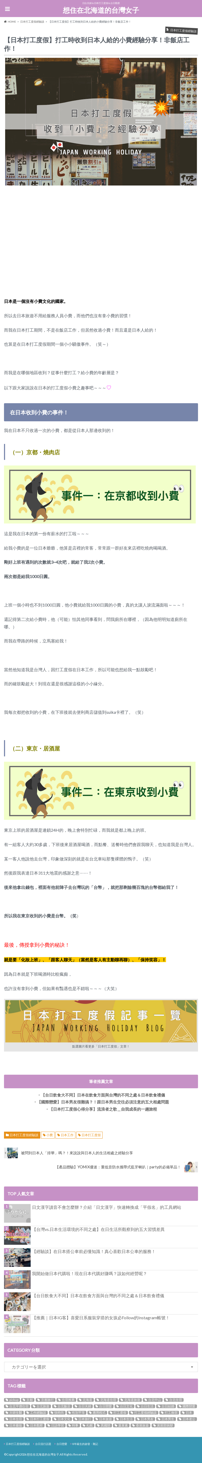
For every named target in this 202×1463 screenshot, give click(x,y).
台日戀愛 (61, 1443)
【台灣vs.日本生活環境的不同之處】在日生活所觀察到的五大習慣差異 (98, 1229)
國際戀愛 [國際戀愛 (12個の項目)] (189, 1406)
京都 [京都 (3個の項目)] (29, 1400)
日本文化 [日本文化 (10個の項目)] (64, 1419)
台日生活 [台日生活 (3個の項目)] (147, 1406)
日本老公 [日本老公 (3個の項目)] (189, 1419)
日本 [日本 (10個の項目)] (189, 1413)
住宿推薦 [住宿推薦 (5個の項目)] (68, 1400)
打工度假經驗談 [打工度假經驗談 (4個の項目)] (145, 1413)
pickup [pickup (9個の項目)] (13, 1400)
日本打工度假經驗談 (24, 1135)
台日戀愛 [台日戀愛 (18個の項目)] (105, 1406)
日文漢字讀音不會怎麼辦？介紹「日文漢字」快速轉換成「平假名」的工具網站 (106, 1207)
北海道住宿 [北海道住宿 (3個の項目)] (108, 1400)
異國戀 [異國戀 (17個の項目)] (105, 1425)
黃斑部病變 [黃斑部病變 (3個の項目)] (165, 1425)
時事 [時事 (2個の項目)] (75, 1425)
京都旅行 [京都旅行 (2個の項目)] (47, 1400)
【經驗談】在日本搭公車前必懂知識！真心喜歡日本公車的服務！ (94, 1251)
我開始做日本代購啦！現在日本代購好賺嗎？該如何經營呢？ (89, 1273)
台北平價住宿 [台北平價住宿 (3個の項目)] (19, 1406)
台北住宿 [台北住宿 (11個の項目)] (175, 1400)
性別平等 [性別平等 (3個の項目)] (78, 1413)
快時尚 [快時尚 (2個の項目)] (59, 1413)
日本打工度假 (91, 1135)
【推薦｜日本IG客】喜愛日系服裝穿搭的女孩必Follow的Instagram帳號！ (101, 1317)
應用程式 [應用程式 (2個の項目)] (99, 1413)
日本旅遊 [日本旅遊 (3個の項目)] (105, 1419)
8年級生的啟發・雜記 (85, 1443)
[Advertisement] (101, 246)
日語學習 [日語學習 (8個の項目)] (57, 1425)
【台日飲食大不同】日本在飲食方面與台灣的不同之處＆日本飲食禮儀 (98, 1295)
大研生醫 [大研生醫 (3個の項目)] (15, 1413)
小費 (49, 1135)
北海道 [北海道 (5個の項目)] (87, 1400)
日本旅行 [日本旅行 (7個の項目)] (84, 1419)
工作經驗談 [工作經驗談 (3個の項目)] (38, 1413)
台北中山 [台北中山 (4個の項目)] (154, 1400)
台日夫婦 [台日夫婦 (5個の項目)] (84, 1406)
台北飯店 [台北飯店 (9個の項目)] (64, 1406)
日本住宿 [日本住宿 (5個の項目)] (15, 1419)
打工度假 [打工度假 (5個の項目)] (120, 1413)
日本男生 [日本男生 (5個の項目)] (167, 1419)
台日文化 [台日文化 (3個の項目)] (126, 1406)
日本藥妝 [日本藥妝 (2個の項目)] (15, 1425)
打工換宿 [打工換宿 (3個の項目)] (171, 1413)
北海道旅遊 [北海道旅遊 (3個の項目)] (132, 1400)
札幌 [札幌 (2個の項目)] (89, 1425)
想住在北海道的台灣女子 (101, 10)
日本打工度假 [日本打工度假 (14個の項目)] (39, 1419)
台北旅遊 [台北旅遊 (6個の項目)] (43, 1406)
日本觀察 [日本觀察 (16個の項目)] (36, 1425)
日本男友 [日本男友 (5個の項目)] (147, 1419)
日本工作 (67, 1135)
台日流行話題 (43, 1443)
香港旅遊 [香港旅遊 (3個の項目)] (142, 1425)
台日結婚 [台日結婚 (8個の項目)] (167, 1406)
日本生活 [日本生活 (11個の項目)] (126, 1419)
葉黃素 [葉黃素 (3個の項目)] (123, 1425)
